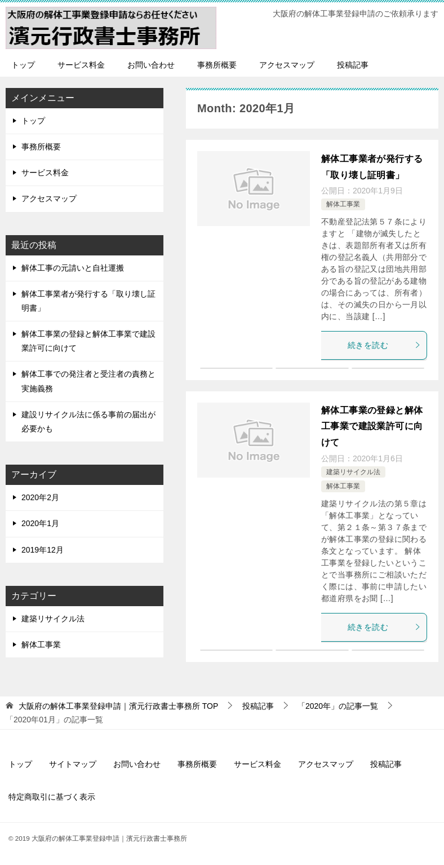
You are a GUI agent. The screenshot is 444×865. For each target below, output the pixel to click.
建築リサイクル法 (353, 472)
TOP (118, 705)
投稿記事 (352, 64)
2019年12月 (42, 549)
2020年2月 (40, 497)
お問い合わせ (151, 64)
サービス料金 (81, 64)
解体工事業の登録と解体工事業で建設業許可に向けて (372, 426)
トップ (23, 64)
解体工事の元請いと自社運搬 (72, 267)
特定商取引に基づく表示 (51, 796)
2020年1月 (40, 523)
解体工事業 (343, 204)
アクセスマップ (286, 64)
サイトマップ (72, 764)
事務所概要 (217, 64)
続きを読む (384, 345)
